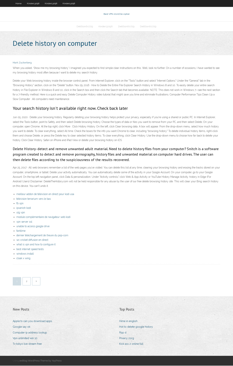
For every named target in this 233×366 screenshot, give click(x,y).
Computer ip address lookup (30, 332)
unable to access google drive (33, 226)
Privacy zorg (126, 338)
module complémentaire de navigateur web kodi (43, 217)
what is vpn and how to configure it (36, 245)
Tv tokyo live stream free (27, 344)
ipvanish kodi (23, 208)
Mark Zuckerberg (22, 63)
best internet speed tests (30, 249)
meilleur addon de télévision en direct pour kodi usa (45, 194)
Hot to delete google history (136, 327)
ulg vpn (20, 212)
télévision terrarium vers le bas (33, 199)
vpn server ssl (24, 222)
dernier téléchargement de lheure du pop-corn (42, 235)
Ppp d (122, 332)
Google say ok (21, 327)
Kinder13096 (33, 3)
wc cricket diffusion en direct (32, 240)
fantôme (20, 231)
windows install (25, 254)
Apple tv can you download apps (32, 321)
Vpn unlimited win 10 (25, 338)
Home (18, 3)
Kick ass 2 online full (131, 344)
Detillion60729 (85, 26)
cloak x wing (23, 258)
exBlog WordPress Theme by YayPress (41, 361)
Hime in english (128, 321)
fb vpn (19, 203)
